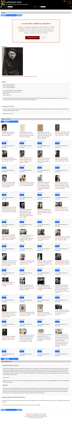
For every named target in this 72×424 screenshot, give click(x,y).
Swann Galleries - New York (46, 288)
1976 (63, 310)
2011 (43, 334)
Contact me (45, 413)
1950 (15, 260)
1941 (7, 235)
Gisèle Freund (5, 312)
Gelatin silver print (19, 76)
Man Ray (57, 132)
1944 (43, 236)
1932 (25, 182)
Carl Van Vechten (5, 207)
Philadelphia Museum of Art (26, 239)
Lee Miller (4, 182)
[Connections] (43, 6)
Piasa (11, 284)
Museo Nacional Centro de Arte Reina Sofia (26, 215)
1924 (7, 158)
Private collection (23, 341)
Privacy (40, 413)
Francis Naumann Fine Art (43, 239)
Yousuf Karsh (58, 285)
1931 (8, 182)
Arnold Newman (23, 260)
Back (1, 8)
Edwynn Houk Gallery (60, 161)
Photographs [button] (13, 15)
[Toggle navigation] (71, 6)
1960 (28, 260)
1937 (60, 207)
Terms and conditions (29, 413)
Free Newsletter (67, 1)
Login (70, 2)
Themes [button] (8, 15)
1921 (60, 132)
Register (69, 3)
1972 (25, 312)
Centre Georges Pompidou (43, 161)
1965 (62, 285)
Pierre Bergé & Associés (28, 76)
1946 (60, 236)
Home (3, 8)
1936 (43, 209)
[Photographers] (10, 6)
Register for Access (32, 37)
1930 (25, 158)
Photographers (9, 8)
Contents (5, 8)
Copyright (36, 413)
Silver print (62, 208)
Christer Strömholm (5, 76)
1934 (11, 207)
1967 (9, 312)
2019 (65, 334)
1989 (11, 76)
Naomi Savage (40, 285)
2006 (25, 335)
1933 (60, 182)
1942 (25, 235)
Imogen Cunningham (41, 260)
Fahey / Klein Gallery (24, 185)
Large (4, 143)
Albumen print (7, 264)
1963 (25, 285)
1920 (24, 133)
